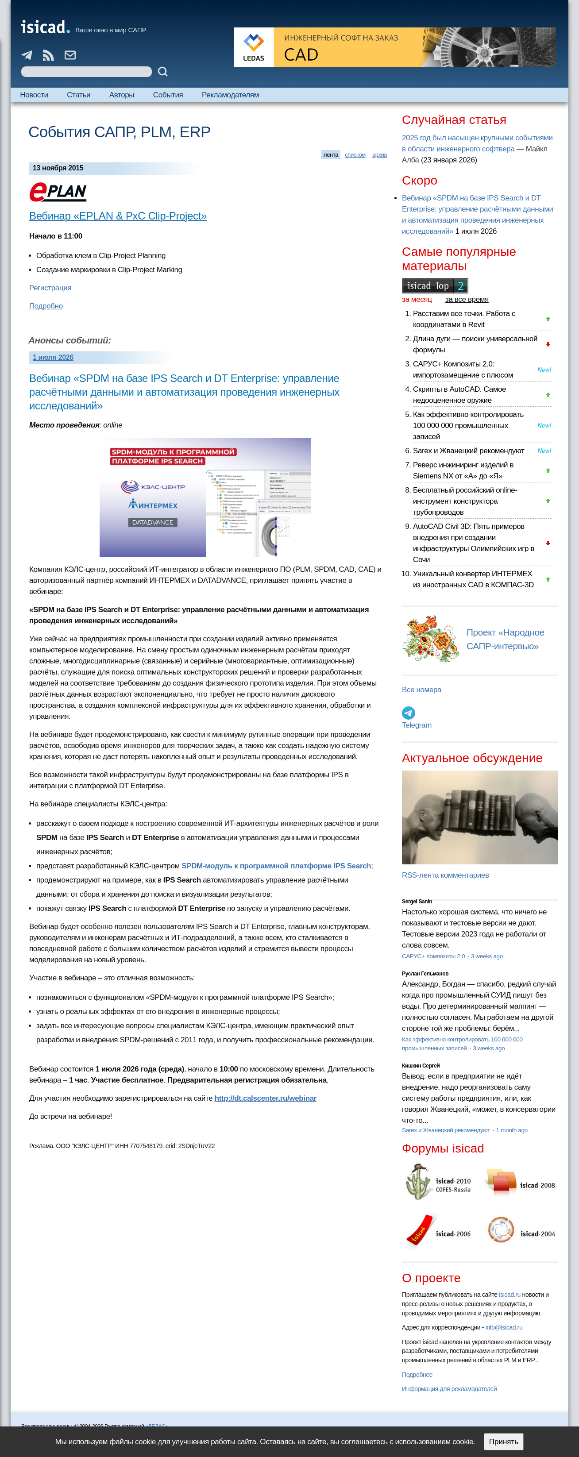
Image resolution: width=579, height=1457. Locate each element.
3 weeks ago (487, 956)
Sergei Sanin (417, 901)
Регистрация (50, 288)
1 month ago (511, 1130)
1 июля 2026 (53, 357)
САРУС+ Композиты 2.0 (434, 956)
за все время (467, 299)
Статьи (78, 95)
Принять (503, 1442)
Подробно (46, 306)
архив (379, 154)
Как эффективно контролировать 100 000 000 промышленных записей (468, 425)
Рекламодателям (230, 95)
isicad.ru (510, 1294)
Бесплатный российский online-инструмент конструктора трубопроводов (465, 501)
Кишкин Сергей (421, 1066)
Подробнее (417, 1374)
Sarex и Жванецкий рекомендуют (468, 451)
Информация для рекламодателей (449, 1388)
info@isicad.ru (504, 1327)
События (168, 95)
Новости (34, 95)
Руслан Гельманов (425, 974)
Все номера (421, 690)
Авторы (121, 95)
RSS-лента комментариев (445, 875)
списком (355, 154)
